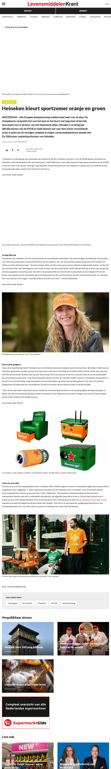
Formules (34, 17)
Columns (82, 17)
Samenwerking (68, 603)
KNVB (54, 603)
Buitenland (70, 17)
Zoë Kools (6, 142)
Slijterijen (46, 17)
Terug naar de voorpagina (15, 27)
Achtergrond (95, 17)
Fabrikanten (21, 17)
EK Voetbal (27, 603)
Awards (83, 11)
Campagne (12, 603)
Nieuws (28, 11)
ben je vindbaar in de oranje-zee (90, 499)
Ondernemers (7, 17)
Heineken (42, 603)
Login (107, 4)
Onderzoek (58, 17)
